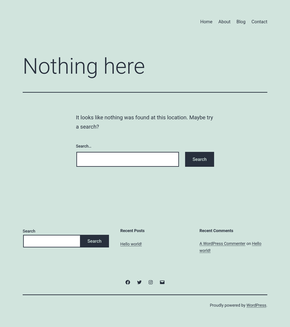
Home (206, 21)
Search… (84, 146)
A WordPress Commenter (223, 243)
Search (29, 231)
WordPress (256, 305)
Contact (259, 21)
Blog (241, 21)
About (224, 21)
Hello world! (131, 244)
